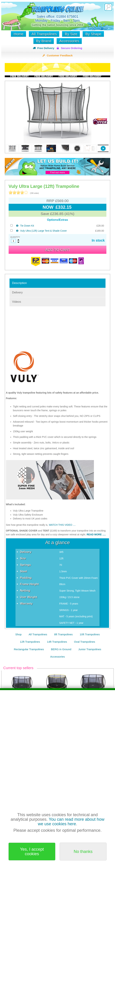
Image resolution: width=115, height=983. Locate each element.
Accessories (69, 41)
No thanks (83, 851)
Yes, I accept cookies (32, 851)
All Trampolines (44, 34)
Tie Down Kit (27, 225)
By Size (71, 34)
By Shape (93, 34)
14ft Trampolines (57, 641)
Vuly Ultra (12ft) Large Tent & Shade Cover (43, 230)
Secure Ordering (71, 48)
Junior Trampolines (89, 649)
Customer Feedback (60, 55)
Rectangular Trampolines (29, 649)
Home (18, 34)
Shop (18, 634)
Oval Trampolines (84, 641)
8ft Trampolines (63, 634)
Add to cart (57, 250)
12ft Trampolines (30, 641)
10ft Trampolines (90, 634)
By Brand (43, 41)
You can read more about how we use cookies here (71, 821)
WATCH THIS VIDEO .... (62, 524)
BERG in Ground (61, 649)
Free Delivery (45, 48)
